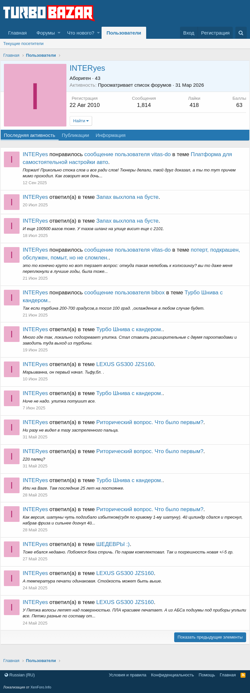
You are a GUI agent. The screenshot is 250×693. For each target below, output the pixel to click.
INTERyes (38, 154)
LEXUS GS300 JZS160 (128, 364)
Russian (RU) (20, 674)
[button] (59, 33)
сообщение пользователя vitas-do (130, 154)
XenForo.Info (41, 687)
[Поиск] (241, 33)
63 (236, 105)
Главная (17, 33)
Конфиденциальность (172, 674)
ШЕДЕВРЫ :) (116, 544)
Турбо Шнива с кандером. (132, 329)
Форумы (45, 33)
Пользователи (123, 33)
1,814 (145, 105)
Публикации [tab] (78, 135)
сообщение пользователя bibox (127, 292)
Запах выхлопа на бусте (130, 197)
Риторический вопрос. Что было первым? (152, 422)
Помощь (207, 674)
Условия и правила (127, 674)
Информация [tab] (114, 135)
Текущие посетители (23, 43)
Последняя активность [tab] (32, 135)
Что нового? (80, 33)
